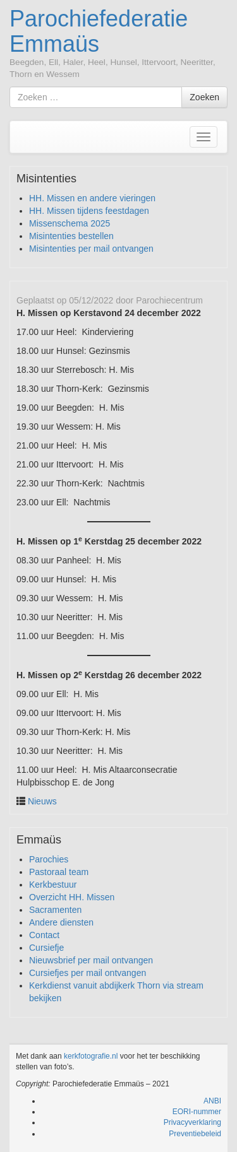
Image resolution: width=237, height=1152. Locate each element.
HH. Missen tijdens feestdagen (89, 211)
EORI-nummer (197, 1111)
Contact (44, 935)
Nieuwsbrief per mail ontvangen (91, 960)
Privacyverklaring (192, 1122)
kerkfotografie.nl (91, 1056)
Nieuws (42, 801)
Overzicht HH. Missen (71, 897)
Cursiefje (46, 948)
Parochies (48, 859)
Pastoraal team (58, 872)
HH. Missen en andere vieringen (92, 198)
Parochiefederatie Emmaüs (98, 31)
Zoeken (204, 97)
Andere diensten (61, 922)
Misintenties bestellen (71, 236)
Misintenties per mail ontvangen (91, 249)
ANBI (212, 1100)
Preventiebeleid (195, 1133)
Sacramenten (55, 910)
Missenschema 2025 (69, 223)
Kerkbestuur (52, 884)
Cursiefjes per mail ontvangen (87, 973)
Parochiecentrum (169, 300)
